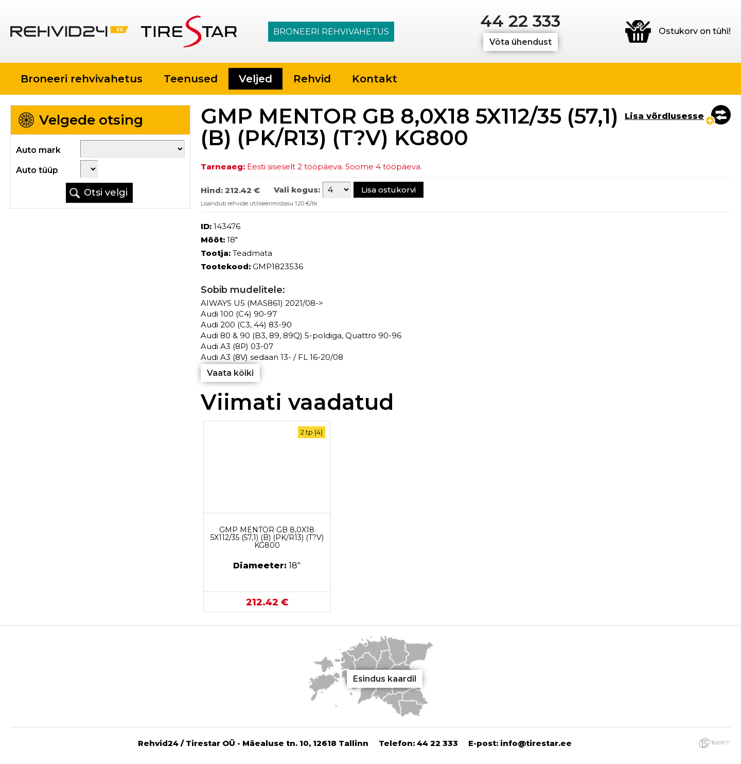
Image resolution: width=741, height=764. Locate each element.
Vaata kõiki (230, 373)
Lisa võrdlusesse (664, 116)
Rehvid (312, 79)
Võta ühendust (520, 42)
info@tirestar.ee (536, 743)
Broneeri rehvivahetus (331, 32)
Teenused (191, 79)
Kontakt (374, 79)
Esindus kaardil (384, 679)
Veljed (255, 79)
